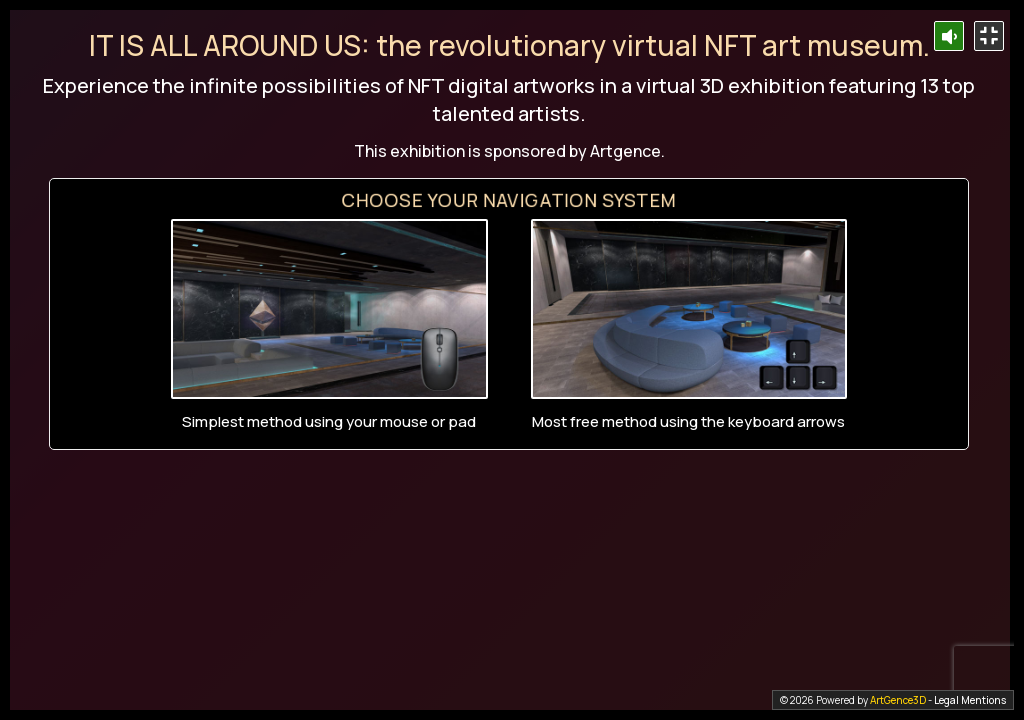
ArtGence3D (898, 700)
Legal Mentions (970, 700)
